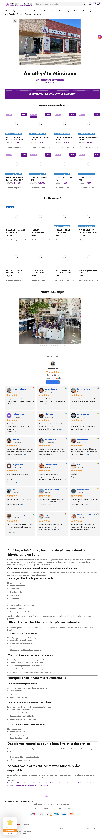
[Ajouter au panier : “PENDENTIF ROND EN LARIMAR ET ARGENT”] (13, 187)
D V (78, 464)
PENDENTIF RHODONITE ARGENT (40, 138)
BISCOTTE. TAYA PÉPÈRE (87, 515)
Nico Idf (16, 439)
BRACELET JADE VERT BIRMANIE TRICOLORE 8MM (39, 272)
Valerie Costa (50, 439)
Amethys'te (53, 368)
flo (14, 489)
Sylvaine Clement (20, 389)
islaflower (49, 414)
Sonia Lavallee (83, 489)
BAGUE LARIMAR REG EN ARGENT (88, 138)
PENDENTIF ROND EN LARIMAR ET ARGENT (14, 179)
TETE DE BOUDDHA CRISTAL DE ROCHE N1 (88, 231)
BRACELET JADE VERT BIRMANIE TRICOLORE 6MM (15, 272)
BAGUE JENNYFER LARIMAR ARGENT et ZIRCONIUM (14, 139)
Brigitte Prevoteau (52, 515)
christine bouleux (52, 489)
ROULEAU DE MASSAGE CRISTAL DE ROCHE (15, 231)
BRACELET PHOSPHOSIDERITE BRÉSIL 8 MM (38, 232)
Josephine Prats (83, 389)
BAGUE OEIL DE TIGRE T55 (87, 179)
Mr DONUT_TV (83, 414)
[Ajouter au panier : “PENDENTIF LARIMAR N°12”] (37, 187)
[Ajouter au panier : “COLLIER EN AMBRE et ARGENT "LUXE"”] (62, 147)
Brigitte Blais (18, 464)
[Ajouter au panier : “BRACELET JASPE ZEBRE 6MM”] (86, 280)
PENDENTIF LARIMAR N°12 (38, 179)
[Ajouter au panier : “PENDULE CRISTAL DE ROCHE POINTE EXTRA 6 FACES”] (62, 240)
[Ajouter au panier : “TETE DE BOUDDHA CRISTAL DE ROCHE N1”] (86, 240)
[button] (21, 42)
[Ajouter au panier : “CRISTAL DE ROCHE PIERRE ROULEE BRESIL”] (62, 280)
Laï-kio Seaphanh (52, 389)
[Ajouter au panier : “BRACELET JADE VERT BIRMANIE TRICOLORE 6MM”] (13, 280)
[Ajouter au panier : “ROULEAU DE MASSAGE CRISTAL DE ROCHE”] (13, 240)
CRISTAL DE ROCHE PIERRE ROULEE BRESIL (63, 271)
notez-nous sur (53, 382)
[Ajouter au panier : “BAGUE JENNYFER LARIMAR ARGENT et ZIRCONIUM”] (13, 147)
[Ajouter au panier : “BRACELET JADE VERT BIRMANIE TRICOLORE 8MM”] (37, 280)
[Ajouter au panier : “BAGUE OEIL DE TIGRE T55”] (86, 187)
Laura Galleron (51, 464)
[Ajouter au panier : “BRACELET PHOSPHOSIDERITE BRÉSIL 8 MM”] (37, 240)
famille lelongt (83, 439)
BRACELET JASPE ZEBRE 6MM (88, 271)
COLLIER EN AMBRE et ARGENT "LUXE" (63, 138)
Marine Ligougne (20, 515)
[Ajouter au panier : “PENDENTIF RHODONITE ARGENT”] (37, 147)
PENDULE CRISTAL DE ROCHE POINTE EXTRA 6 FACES (64, 232)
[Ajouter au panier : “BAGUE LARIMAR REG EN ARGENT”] (86, 147)
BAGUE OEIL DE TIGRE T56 (63, 179)
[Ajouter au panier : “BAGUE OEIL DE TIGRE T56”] (62, 187)
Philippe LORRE (19, 414)
